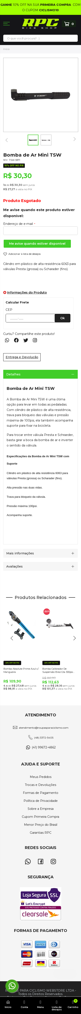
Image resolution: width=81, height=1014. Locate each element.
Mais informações (20, 553)
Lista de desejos (57, 1005)
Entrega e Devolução (22, 357)
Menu (40, 1004)
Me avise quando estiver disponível (37, 244)
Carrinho (73, 1004)
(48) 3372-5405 (43, 737)
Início (6, 49)
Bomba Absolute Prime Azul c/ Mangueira (21, 670)
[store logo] (40, 24)
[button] (6, 140)
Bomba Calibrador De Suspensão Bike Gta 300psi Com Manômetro (57, 670)
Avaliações (14, 566)
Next (73, 640)
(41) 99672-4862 (44, 747)
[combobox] (40, 38)
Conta (24, 1004)
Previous (10, 640)
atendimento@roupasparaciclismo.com (43, 727)
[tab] (40, 374)
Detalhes (13, 374)
